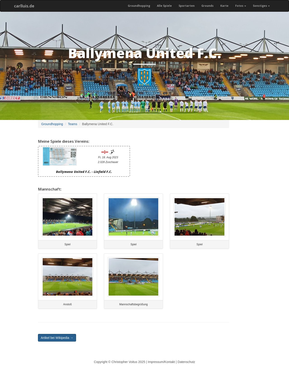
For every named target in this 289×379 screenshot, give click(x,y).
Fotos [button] (240, 6)
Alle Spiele (164, 6)
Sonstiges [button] (261, 6)
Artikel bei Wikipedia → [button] (57, 338)
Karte (224, 6)
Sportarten (187, 6)
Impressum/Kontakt (161, 362)
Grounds (207, 6)
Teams (72, 124)
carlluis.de (24, 6)
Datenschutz (186, 362)
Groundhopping (139, 6)
